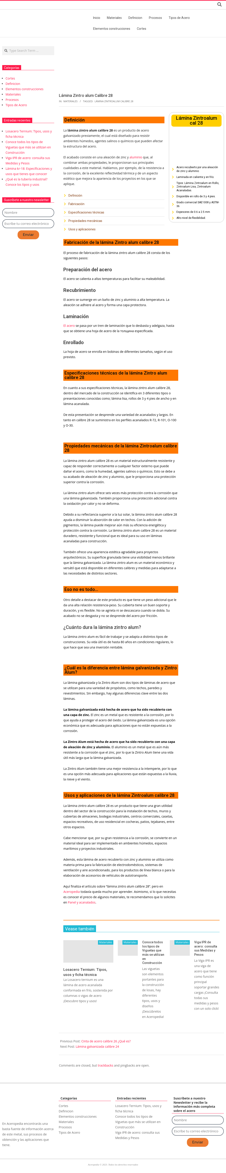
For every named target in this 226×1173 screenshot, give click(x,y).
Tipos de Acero (16, 105)
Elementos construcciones (24, 89)
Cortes (10, 78)
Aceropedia (71, 892)
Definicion (13, 84)
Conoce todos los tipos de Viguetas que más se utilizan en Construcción (28, 147)
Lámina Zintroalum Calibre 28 (113, 101)
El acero (69, 325)
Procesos (12, 100)
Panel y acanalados (81, 902)
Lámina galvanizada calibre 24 (97, 1046)
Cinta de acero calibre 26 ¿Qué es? (106, 1041)
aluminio (135, 157)
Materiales (70, 101)
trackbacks (105, 1065)
